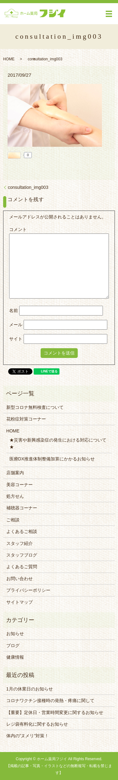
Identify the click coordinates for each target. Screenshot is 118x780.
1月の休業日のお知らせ (29, 688)
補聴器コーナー (21, 507)
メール (15, 324)
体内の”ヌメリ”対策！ (27, 735)
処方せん (15, 496)
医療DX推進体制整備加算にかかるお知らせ (52, 458)
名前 (13, 310)
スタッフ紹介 (19, 543)
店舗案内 (15, 472)
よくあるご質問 (21, 566)
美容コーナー (19, 484)
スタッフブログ (21, 555)
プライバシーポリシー (28, 590)
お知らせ (15, 633)
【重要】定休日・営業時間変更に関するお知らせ (54, 712)
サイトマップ (19, 602)
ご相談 (13, 519)
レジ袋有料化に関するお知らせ (37, 724)
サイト (15, 338)
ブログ (13, 645)
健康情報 (15, 657)
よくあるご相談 (21, 531)
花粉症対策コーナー (26, 418)
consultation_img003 (28, 187)
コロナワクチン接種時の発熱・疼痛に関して (50, 700)
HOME (8, 59)
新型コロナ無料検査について (35, 407)
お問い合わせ (19, 578)
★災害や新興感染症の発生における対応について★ (57, 443)
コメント (18, 229)
